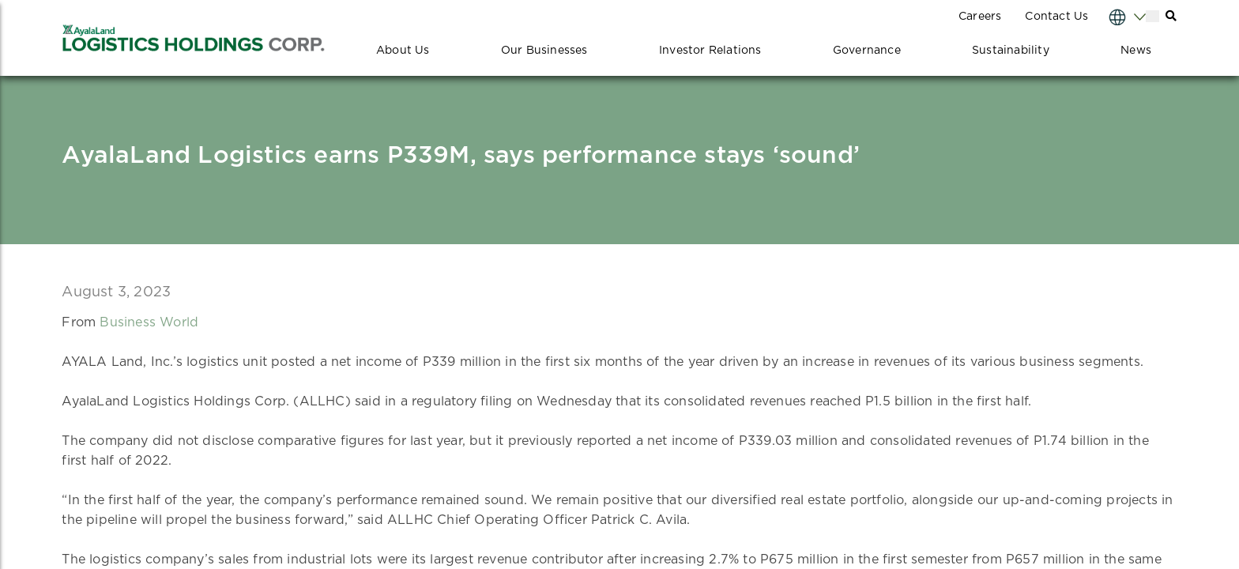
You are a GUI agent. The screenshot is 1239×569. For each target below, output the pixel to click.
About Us (403, 50)
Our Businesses (544, 50)
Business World (149, 322)
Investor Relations (710, 50)
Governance (867, 50)
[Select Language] (1111, 16)
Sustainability (1010, 50)
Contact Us (1056, 16)
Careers (979, 16)
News (1135, 50)
